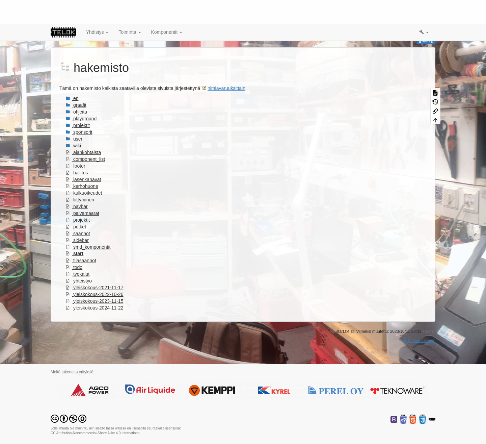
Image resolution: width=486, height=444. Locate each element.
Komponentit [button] (167, 8)
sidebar (77, 216)
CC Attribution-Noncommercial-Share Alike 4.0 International (95, 409)
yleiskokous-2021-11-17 (94, 264)
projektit (77, 196)
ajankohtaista (83, 128)
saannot (77, 210)
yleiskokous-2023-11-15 (94, 277)
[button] (424, 8)
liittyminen (79, 176)
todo (73, 243)
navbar (76, 183)
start (74, 229)
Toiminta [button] (129, 8)
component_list (85, 135)
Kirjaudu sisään (418, 317)
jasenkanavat (83, 155)
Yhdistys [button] (97, 8)
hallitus (76, 149)
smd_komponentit (87, 223)
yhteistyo (78, 257)
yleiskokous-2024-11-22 (94, 284)
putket (75, 203)
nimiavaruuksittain (226, 64)
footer (75, 142)
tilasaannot (80, 237)
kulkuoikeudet (83, 169)
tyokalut (77, 250)
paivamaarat (82, 189)
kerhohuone (81, 162)
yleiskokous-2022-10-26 (94, 270)
